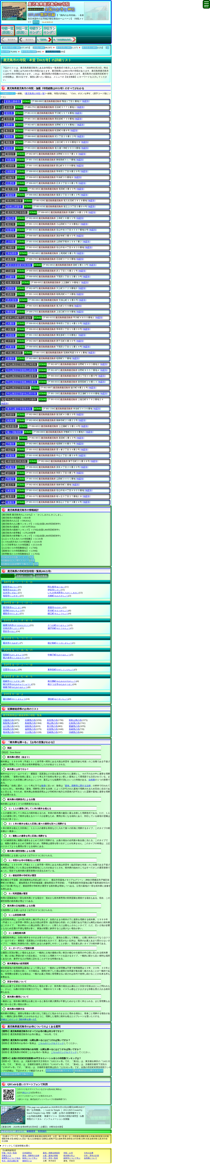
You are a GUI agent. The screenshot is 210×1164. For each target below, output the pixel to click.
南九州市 (17, 684)
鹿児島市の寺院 (52, 52)
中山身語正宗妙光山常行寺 (21, 393)
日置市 (10, 669)
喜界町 (12, 610)
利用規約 (42, 1131)
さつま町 (58, 625)
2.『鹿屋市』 (42, 40)
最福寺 (10, 195)
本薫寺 (10, 467)
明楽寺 (10, 479)
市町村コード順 (25, 576)
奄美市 (10, 590)
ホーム (36, 21)
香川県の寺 (52, 726)
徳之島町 (60, 643)
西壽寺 (10, 294)
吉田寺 (9, 119)
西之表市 (14, 658)
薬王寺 (10, 484)
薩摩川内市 (16, 625)
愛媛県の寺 (74, 726)
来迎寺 (10, 490)
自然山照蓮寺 (14, 206)
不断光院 (12, 438)
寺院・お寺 (68, 1153)
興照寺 (9, 136)
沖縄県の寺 (74, 732)
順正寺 (10, 224)
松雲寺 (10, 230)
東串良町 (61, 669)
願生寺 (9, 113)
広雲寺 (10, 183)
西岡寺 (10, 288)
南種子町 (15, 687)
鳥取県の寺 (8, 723)
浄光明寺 (12, 253)
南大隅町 (62, 681)
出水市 (10, 593)
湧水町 (58, 699)
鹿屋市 (55, 607)
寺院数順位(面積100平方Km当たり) (17, 563)
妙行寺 (10, 473)
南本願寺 (12, 426)
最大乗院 (12, 189)
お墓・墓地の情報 (50, 1156)
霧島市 (11, 613)
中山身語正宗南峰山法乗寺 (21, 382)
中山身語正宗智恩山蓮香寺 (21, 376)
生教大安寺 (13, 282)
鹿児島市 (12, 607)
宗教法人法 (6, 1156)
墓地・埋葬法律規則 (51, 1153)
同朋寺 (10, 414)
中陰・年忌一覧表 (9, 1153)
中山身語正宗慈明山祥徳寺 (21, 370)
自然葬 (92, 780)
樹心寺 (10, 218)
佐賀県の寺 (52, 729)
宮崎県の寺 (52, 732)
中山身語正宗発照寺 (18, 387)
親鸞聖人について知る (11, 1158)
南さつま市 (60, 684)
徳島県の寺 (30, 726)
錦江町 (58, 613)
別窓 (31, 557)
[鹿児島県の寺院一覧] (35, 93)
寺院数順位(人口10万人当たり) (15, 560)
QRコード (26, 1093)
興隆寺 (9, 142)
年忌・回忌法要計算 (10, 1161)
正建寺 (10, 276)
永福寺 (9, 107)
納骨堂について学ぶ (71, 1158)
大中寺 (10, 341)
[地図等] (86, 101)
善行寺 (10, 306)
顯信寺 (10, 154)
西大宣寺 (12, 300)
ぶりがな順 (7, 576)
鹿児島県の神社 (63, 48)
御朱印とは (27, 1161)
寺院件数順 (41, 576)
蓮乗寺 (10, 496)
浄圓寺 (10, 247)
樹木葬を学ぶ (69, 1156)
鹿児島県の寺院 (28, 52)
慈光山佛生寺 (14, 200)
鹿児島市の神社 (89, 48)
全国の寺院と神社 (11, 48)
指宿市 (11, 596)
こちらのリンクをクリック (51, 1043)
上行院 (10, 241)
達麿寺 (10, 358)
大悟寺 (10, 335)
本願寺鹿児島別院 (16, 461)
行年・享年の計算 (91, 1156)
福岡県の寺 (30, 729)
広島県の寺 (74, 723)
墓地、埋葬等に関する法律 (78, 785)
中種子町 (59, 655)
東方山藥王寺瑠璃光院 (19, 409)
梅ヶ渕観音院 (14, 432)
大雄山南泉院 (14, 352)
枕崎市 (12, 681)
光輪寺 (10, 177)
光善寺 (10, 160)
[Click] (26, 101)
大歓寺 (10, 329)
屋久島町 (14, 699)
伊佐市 (54, 590)
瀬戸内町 (59, 628)
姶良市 (10, 587)
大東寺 (10, 347)
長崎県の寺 (74, 729)
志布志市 (11, 628)
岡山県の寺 (52, 723)
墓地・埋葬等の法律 (30, 1156)
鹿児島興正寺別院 (16, 212)
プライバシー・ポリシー (12, 1131)
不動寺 (10, 444)
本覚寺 (10, 455)
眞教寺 (10, 259)
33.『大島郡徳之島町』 (63, 40)
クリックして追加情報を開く (16, 1146)
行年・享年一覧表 (50, 1158)
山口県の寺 (8, 726)
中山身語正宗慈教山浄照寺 (21, 364)
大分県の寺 (30, 732)
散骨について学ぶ (29, 1158)
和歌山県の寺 (75, 720)
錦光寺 (9, 148)
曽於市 (9, 631)
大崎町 (58, 596)
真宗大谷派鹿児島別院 (19, 265)
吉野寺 (9, 124)
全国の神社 (39, 48)
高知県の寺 (8, 729)
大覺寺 (10, 323)
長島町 (13, 655)
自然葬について (90, 1158)
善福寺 (10, 311)
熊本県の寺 (8, 732)
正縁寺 (10, 271)
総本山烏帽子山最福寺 (19, 317)
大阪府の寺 (8, 720)
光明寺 (10, 165)
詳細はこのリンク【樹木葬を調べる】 (19, 1019)
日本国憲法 (27, 1153)
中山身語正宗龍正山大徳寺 (21, 399)
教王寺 (9, 130)
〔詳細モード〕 (7, 93)
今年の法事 (88, 1153)
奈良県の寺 (52, 720)
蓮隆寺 (10, 502)
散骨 (43, 785)
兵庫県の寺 (30, 720)
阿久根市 (56, 587)
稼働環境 (31, 1131)
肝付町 (58, 610)
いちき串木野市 (63, 593)
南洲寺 (10, 420)
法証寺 (10, 449)
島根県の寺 (30, 723)
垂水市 (11, 643)
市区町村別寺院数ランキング (15, 557)
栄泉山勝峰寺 (12, 101)
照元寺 (10, 236)
